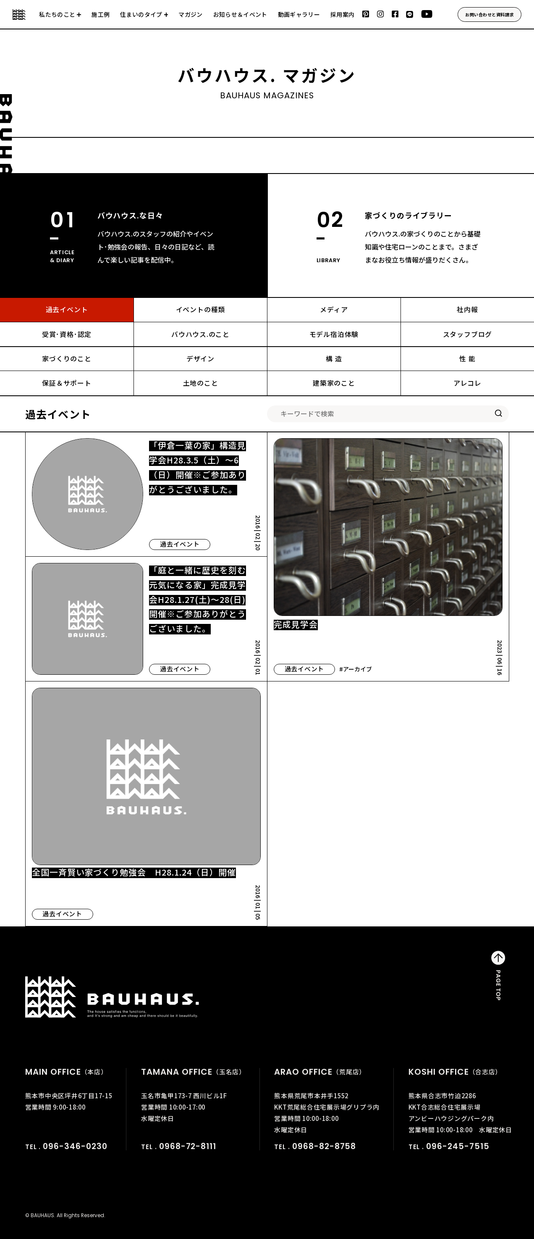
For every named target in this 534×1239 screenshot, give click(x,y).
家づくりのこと (67, 358)
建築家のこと (334, 383)
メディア (334, 309)
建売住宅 (144, 19)
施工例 (101, 15)
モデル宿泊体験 (334, 334)
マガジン (190, 15)
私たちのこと (57, 15)
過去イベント (67, 309)
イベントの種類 (200, 309)
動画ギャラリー (299, 15)
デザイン (200, 358)
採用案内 (342, 15)
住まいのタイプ (141, 15)
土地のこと (200, 383)
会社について (60, 19)
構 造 (334, 358)
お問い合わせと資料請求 (489, 14)
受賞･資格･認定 (67, 334)
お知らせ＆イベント (240, 15)
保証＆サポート (67, 383)
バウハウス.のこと (200, 334)
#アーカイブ (355, 669)
